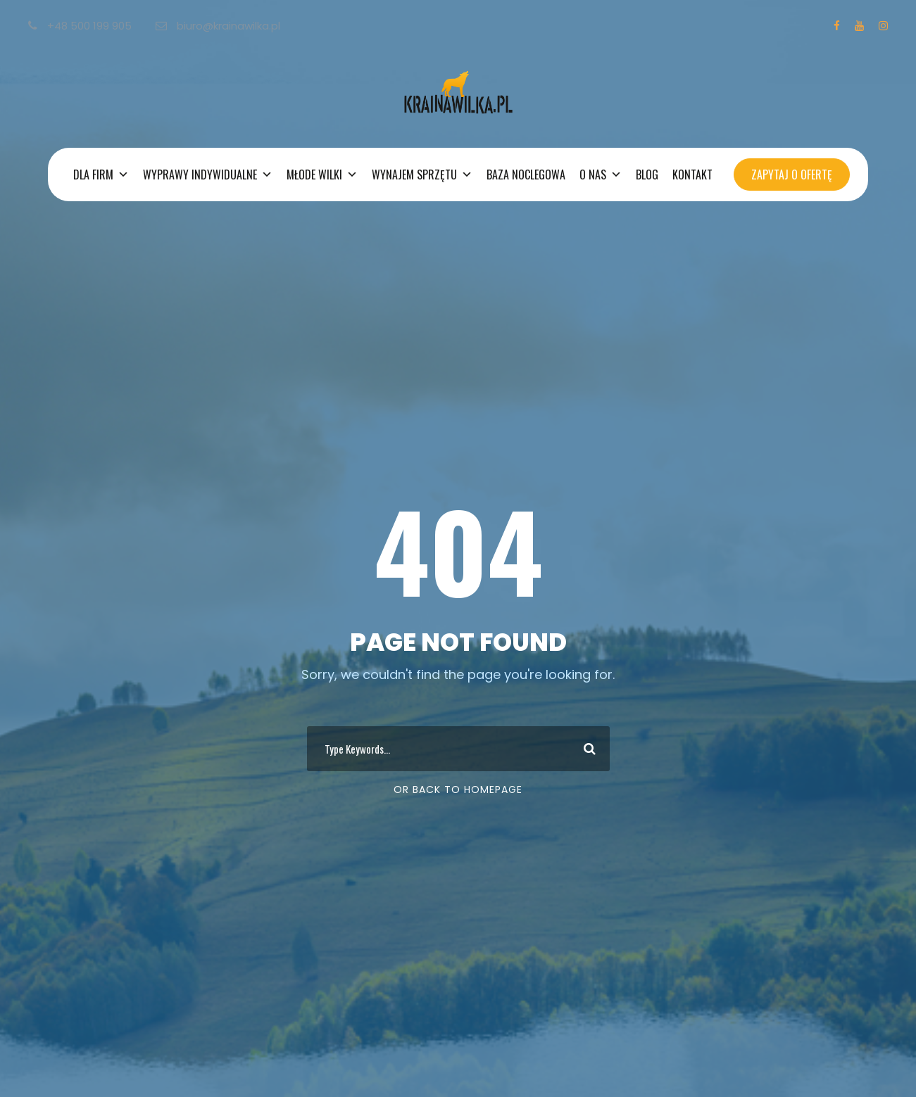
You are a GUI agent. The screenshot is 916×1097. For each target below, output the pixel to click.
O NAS (600, 174)
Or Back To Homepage (458, 789)
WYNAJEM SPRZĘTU (422, 174)
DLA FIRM (101, 174)
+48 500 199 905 (81, 25)
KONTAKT (692, 174)
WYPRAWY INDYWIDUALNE (207, 174)
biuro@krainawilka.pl (218, 25)
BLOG (647, 174)
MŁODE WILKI (322, 174)
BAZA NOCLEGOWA (526, 174)
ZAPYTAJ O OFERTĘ (791, 174)
